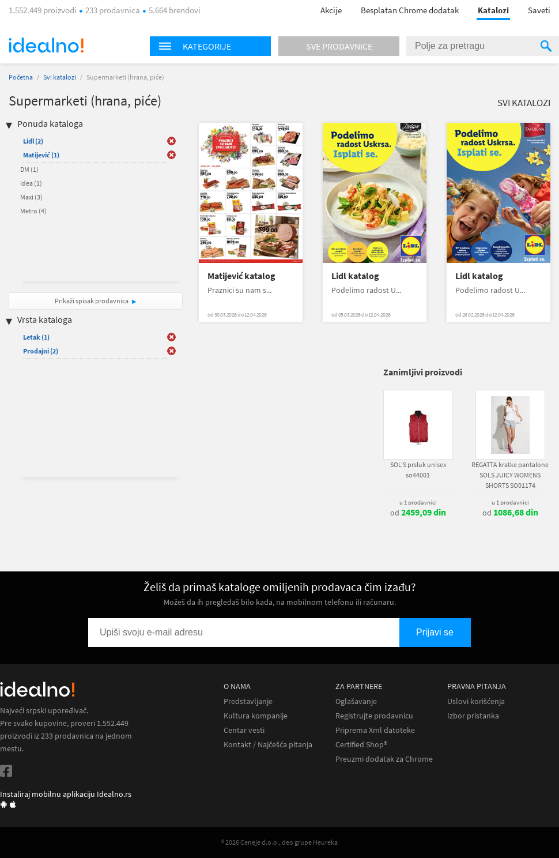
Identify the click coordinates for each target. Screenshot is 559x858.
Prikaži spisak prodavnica (92, 300)
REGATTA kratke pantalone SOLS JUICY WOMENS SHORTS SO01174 (510, 475)
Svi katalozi (59, 77)
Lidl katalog (355, 275)
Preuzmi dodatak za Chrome (384, 759)
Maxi (31, 197)
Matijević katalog (241, 275)
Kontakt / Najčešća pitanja (268, 745)
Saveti (539, 10)
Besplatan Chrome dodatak (410, 10)
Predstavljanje (248, 701)
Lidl (33, 141)
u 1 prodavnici (418, 502)
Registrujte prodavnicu (374, 716)
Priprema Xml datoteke (375, 730)
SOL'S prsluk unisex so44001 (418, 469)
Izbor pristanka (473, 716)
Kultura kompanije (256, 716)
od (418, 512)
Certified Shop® (361, 745)
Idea (31, 183)
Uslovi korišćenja (476, 701)
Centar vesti (244, 730)
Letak (36, 337)
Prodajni (40, 351)
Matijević (41, 154)
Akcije (331, 10)
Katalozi (493, 10)
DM (29, 169)
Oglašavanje (356, 701)
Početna (21, 77)
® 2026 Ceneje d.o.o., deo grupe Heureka (279, 842)
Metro (33, 210)
